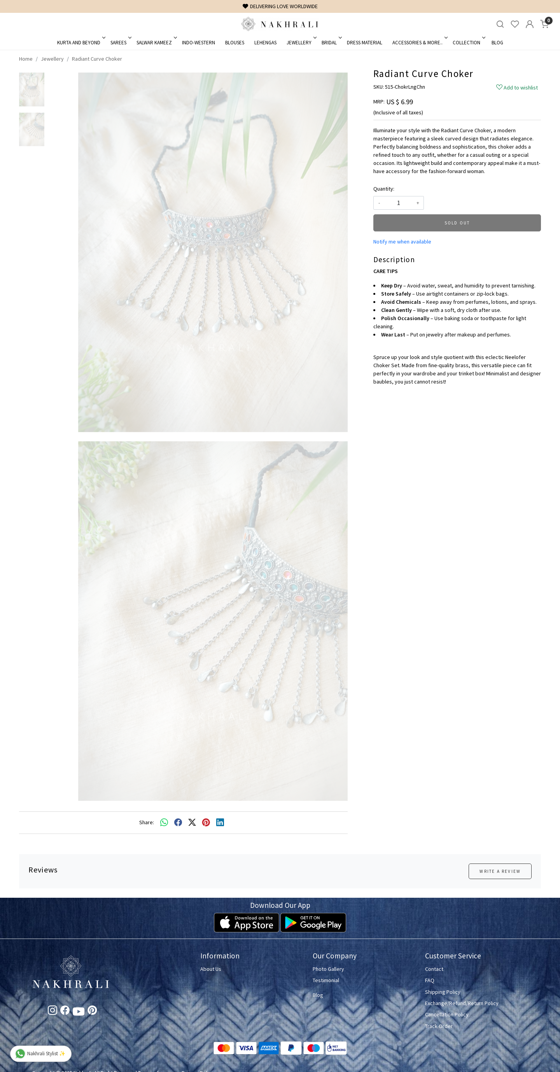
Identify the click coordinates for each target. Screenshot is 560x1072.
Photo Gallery (328, 968)
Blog (497, 42)
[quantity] (398, 203)
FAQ (429, 980)
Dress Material (364, 42)
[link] (500, 24)
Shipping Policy (442, 991)
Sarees (120, 42)
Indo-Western (198, 42)
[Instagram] (52, 1012)
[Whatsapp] (164, 823)
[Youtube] (78, 1013)
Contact (434, 968)
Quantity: (383, 188)
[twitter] (192, 823)
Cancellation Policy (447, 1014)
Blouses (234, 42)
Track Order (439, 1026)
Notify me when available (402, 241)
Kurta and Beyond (80, 42)
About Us (210, 968)
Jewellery (301, 42)
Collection (468, 42)
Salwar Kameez (156, 42)
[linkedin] (220, 823)
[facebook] (178, 823)
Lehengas (265, 42)
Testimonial (326, 980)
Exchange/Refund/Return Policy (462, 1003)
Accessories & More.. (419, 42)
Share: (146, 822)
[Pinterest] (92, 1012)
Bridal (331, 42)
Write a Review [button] (500, 871)
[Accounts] (529, 24)
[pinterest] (206, 823)
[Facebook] (65, 1012)
